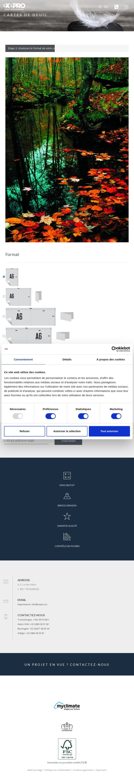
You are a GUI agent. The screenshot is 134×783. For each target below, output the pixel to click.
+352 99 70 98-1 (41, 619)
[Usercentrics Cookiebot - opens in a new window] (114, 349)
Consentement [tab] (23, 359)
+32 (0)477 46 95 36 (39, 628)
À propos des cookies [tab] (111, 359)
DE (106, 7)
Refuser (25, 431)
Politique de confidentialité (58, 770)
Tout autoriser (109, 431)
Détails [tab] (67, 359)
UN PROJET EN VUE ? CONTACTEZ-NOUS (67, 665)
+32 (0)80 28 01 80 (39, 624)
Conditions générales (83, 770)
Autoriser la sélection (67, 431)
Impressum (101, 770)
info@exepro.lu (39, 604)
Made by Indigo (35, 770)
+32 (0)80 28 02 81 (35, 633)
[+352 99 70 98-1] (115, 7)
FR (100, 7)
